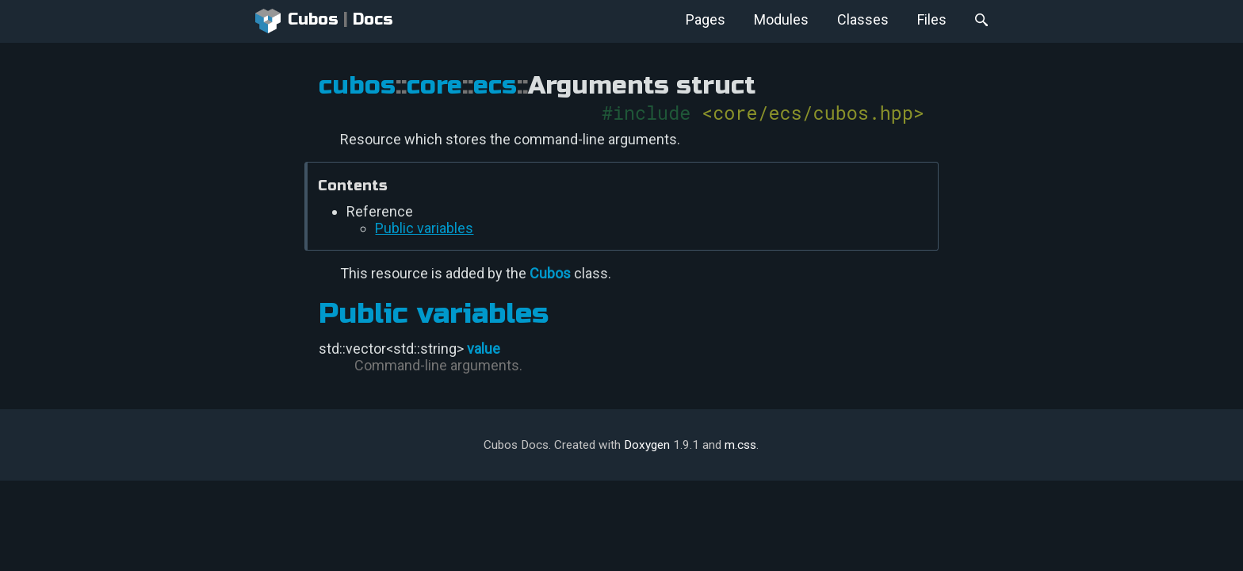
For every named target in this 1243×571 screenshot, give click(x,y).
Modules (781, 19)
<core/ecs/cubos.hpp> (813, 112)
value (483, 348)
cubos (357, 86)
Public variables (424, 228)
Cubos (296, 21)
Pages (705, 19)
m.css (740, 445)
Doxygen (647, 445)
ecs (495, 86)
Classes (863, 19)
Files (932, 19)
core (434, 86)
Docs (373, 19)
